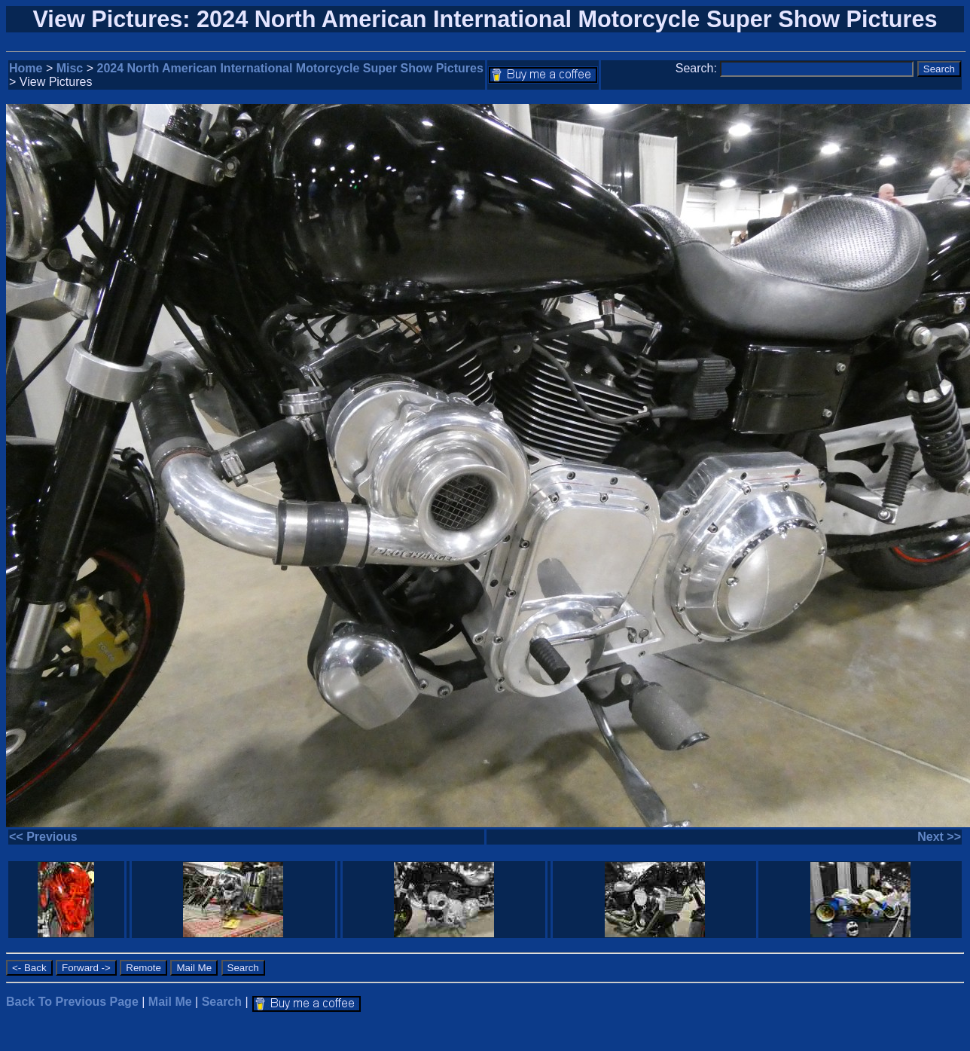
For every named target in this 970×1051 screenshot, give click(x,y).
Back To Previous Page (72, 1001)
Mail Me (170, 1001)
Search (222, 1001)
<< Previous (43, 836)
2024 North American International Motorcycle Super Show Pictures (290, 68)
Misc (70, 68)
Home (25, 68)
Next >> (939, 836)
